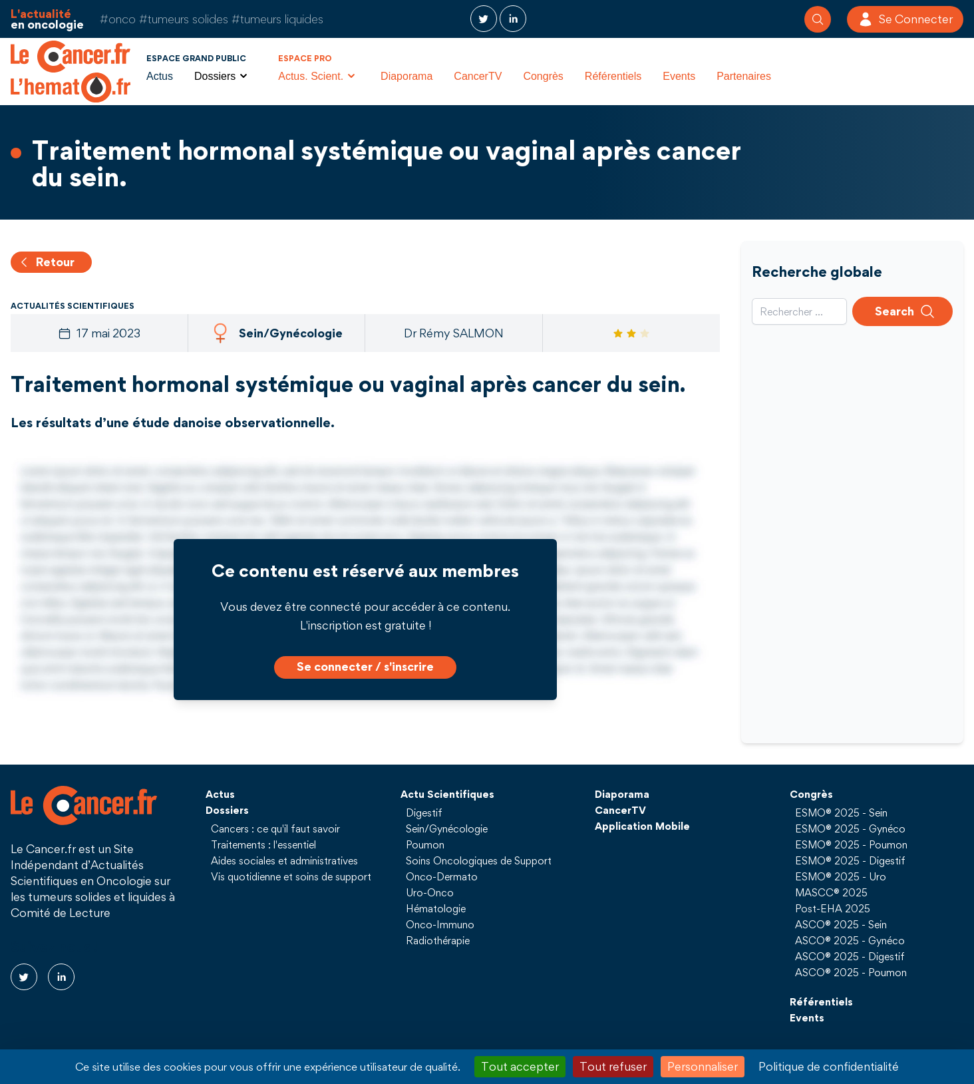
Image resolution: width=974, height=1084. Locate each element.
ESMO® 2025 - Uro (840, 876)
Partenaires (744, 76)
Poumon (425, 844)
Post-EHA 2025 (832, 908)
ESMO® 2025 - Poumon (851, 844)
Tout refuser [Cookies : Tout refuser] (613, 1066)
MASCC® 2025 (831, 892)
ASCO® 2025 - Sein (841, 924)
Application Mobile (642, 826)
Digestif (424, 812)
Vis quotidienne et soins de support (291, 876)
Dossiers (227, 810)
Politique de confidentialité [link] (828, 1066)
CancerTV (478, 76)
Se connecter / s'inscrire (365, 666)
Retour (46, 262)
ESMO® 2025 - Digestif (850, 860)
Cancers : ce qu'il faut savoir (275, 828)
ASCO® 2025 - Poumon (851, 972)
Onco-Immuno (440, 924)
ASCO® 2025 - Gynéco (850, 940)
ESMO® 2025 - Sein (841, 812)
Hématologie (436, 908)
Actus (159, 76)
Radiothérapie (438, 940)
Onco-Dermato (442, 876)
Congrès (543, 76)
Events (679, 76)
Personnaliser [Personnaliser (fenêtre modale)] (702, 1066)
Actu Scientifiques (447, 794)
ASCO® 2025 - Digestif (850, 956)
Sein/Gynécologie (447, 828)
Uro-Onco (430, 892)
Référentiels (613, 76)
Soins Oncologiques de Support (479, 860)
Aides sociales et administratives (284, 860)
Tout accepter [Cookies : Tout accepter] (520, 1066)
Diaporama (406, 76)
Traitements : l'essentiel (263, 844)
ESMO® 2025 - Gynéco (850, 828)
